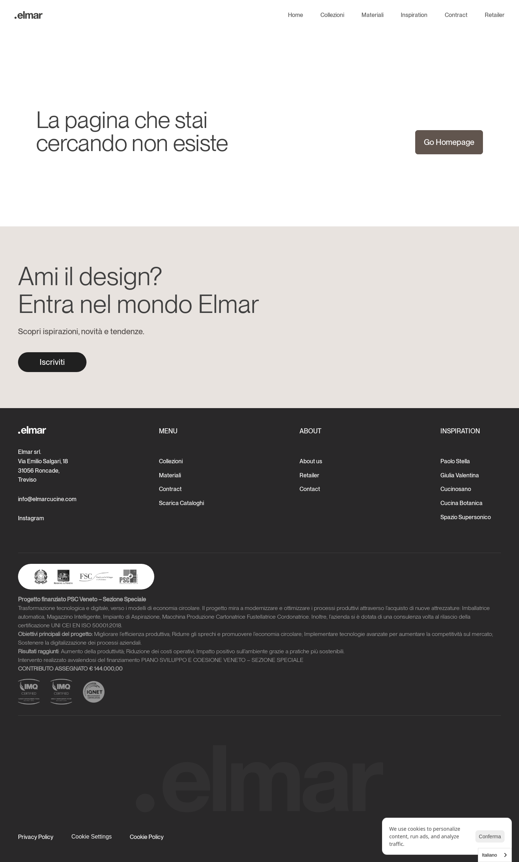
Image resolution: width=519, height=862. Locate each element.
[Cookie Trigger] (91, 837)
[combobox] (495, 855)
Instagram (31, 518)
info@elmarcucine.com (47, 499)
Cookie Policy (147, 837)
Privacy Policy (35, 837)
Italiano (489, 855)
